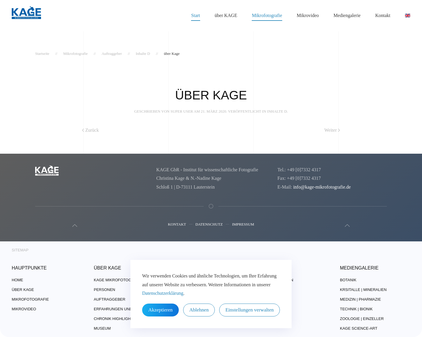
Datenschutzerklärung (162, 293)
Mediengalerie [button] (346, 15)
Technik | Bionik (356, 309)
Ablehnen (199, 310)
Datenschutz (209, 225)
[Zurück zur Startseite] (26, 15)
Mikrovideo (308, 15)
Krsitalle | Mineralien (363, 289)
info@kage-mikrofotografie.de (321, 186)
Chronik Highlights (115, 318)
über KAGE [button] (226, 15)
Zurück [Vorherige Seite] (90, 130)
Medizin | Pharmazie (360, 299)
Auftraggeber (109, 299)
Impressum (243, 225)
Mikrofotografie (30, 299)
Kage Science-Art (358, 328)
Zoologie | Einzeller (362, 318)
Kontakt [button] (382, 15)
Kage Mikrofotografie (118, 280)
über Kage (23, 289)
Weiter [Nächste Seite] (332, 130)
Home (17, 280)
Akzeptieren (160, 310)
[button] (74, 225)
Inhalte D (277, 111)
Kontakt (177, 225)
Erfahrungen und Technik (122, 309)
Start (195, 15)
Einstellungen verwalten (249, 310)
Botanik (348, 280)
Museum (102, 328)
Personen (104, 289)
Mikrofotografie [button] (267, 15)
